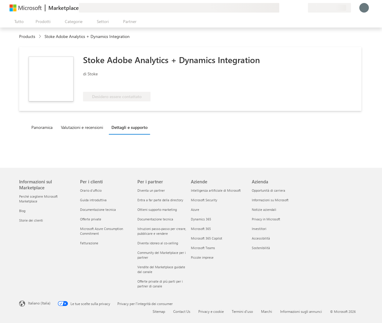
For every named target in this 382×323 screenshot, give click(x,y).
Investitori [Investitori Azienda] (259, 228)
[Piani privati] (303, 8)
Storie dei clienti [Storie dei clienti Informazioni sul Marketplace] (31, 220)
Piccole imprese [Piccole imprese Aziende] (202, 257)
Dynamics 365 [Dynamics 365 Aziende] (201, 219)
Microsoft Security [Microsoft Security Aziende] (204, 200)
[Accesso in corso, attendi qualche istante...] (364, 8)
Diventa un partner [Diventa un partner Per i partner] (151, 190)
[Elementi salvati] (296, 8)
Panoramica (42, 127)
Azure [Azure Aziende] (195, 209)
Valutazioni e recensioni (82, 127)
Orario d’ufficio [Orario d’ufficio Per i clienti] (91, 190)
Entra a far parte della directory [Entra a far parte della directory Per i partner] (160, 200)
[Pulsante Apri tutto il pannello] (18, 22)
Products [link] (27, 36)
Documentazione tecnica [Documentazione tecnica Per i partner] (155, 219)
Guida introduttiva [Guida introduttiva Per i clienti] (93, 200)
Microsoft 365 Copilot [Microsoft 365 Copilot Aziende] (206, 238)
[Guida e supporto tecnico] (288, 8)
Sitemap (159, 311)
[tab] (43, 127)
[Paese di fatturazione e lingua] (329, 8)
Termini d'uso (242, 311)
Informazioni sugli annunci (301, 311)
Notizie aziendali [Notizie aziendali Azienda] (264, 209)
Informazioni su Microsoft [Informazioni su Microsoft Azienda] (270, 200)
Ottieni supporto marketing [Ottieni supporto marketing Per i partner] (157, 209)
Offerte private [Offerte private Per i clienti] (90, 219)
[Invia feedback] (281, 8)
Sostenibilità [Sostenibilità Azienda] (261, 248)
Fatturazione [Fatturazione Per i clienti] (89, 243)
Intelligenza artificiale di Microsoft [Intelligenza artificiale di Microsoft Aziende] (216, 190)
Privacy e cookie (211, 311)
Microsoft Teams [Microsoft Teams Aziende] (203, 248)
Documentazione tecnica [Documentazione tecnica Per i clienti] (98, 209)
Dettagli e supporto (129, 127)
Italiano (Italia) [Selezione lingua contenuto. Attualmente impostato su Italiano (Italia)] (39, 303)
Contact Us (181, 311)
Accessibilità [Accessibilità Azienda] (261, 238)
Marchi (266, 311)
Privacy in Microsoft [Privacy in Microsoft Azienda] (266, 219)
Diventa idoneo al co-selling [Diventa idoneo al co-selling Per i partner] (157, 243)
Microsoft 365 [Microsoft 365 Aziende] (201, 228)
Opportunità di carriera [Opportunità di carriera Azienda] (268, 190)
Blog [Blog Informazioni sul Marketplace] (22, 210)
